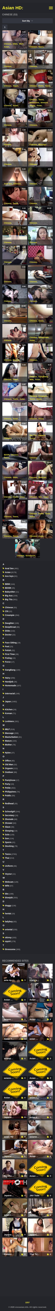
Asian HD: (12, 7)
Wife (32, 379)
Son (40, 497)
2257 (27, 1302)
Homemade (43, 337)
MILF (21, 44)
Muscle (16, 360)
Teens (41, 47)
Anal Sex (8, 184)
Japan (15, 86)
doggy (32, 105)
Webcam (42, 477)
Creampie (42, 396)
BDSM (7, 455)
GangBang (43, 376)
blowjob (44, 102)
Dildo (15, 44)
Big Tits (33, 435)
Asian (6, 47)
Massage (42, 144)
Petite (41, 86)
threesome (34, 102)
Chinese (7, 44)
